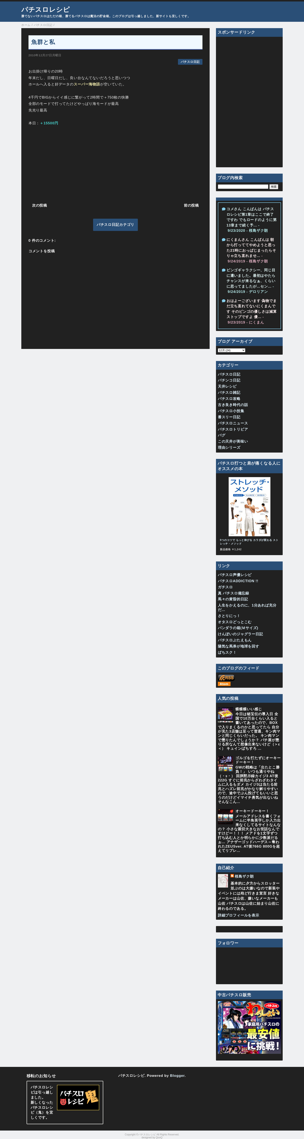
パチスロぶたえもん (235, 640)
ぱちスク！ (227, 652)
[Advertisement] (115, 163)
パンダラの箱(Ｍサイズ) (238, 628)
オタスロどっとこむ (235, 622)
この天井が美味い (233, 441)
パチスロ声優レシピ (235, 575)
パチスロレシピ (45, 9)
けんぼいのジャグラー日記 (240, 634)
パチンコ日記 (229, 380)
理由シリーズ (229, 448)
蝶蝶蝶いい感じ (248, 709)
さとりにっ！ (229, 616)
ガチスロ (225, 587)
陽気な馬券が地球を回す (238, 646)
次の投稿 (39, 205)
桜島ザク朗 (244, 876)
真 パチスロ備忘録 (233, 593)
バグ (221, 435)
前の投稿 (191, 205)
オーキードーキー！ (252, 811)
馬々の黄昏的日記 (233, 599)
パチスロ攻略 (229, 399)
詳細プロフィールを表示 (238, 915)
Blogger (177, 1076)
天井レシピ (227, 386)
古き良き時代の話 (233, 405)
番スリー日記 (229, 417)
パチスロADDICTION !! (238, 581)
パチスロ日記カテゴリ (115, 225)
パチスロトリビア (233, 429)
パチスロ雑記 (229, 393)
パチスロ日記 (190, 61)
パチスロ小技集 (231, 411)
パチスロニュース (233, 423)
